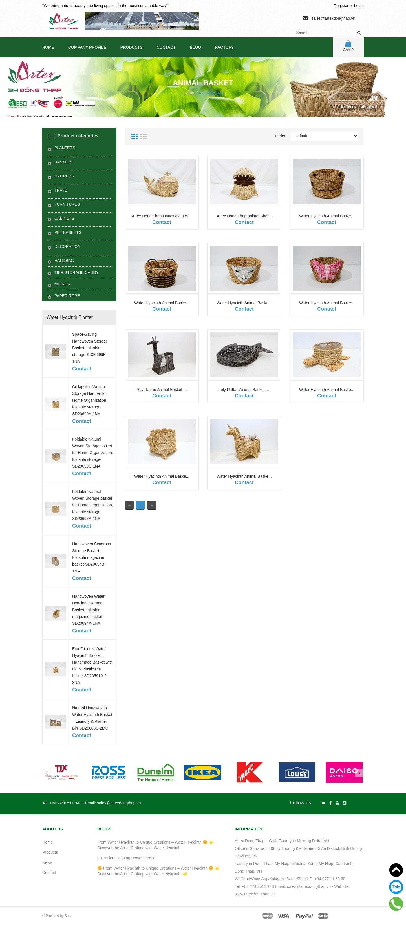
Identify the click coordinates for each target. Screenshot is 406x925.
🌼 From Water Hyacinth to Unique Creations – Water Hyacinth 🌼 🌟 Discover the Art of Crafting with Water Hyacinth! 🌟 (158, 871)
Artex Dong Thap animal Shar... (244, 216)
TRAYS (60, 190)
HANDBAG (64, 260)
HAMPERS (64, 176)
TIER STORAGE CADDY (76, 272)
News (47, 862)
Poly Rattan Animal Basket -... (162, 389)
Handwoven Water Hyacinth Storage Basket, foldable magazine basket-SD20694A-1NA (88, 610)
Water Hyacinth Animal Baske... (326, 216)
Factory (224, 47)
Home (48, 47)
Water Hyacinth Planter (70, 317)
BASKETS (63, 162)
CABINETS (64, 218)
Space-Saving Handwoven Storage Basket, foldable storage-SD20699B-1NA (90, 348)
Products (131, 47)
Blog (195, 47)
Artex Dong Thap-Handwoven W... (162, 216)
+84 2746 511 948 (65, 803)
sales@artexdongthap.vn (333, 18)
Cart (348, 46)
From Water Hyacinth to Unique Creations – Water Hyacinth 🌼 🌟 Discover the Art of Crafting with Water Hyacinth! (155, 845)
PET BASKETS (67, 232)
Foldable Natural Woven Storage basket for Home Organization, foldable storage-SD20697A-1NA (92, 505)
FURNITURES (67, 204)
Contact (165, 47)
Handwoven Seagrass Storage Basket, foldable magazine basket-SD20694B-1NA (91, 557)
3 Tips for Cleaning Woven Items (125, 858)
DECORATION (67, 246)
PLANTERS (64, 148)
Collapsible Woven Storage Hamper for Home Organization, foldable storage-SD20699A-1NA (89, 400)
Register (341, 5)
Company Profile (87, 47)
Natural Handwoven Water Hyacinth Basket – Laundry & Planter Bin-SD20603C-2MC (92, 718)
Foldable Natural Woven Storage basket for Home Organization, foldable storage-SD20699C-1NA (92, 452)
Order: (280, 136)
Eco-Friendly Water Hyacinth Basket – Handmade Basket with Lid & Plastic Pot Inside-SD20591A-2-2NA (92, 665)
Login (359, 5)
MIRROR (62, 284)
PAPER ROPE (67, 295)
